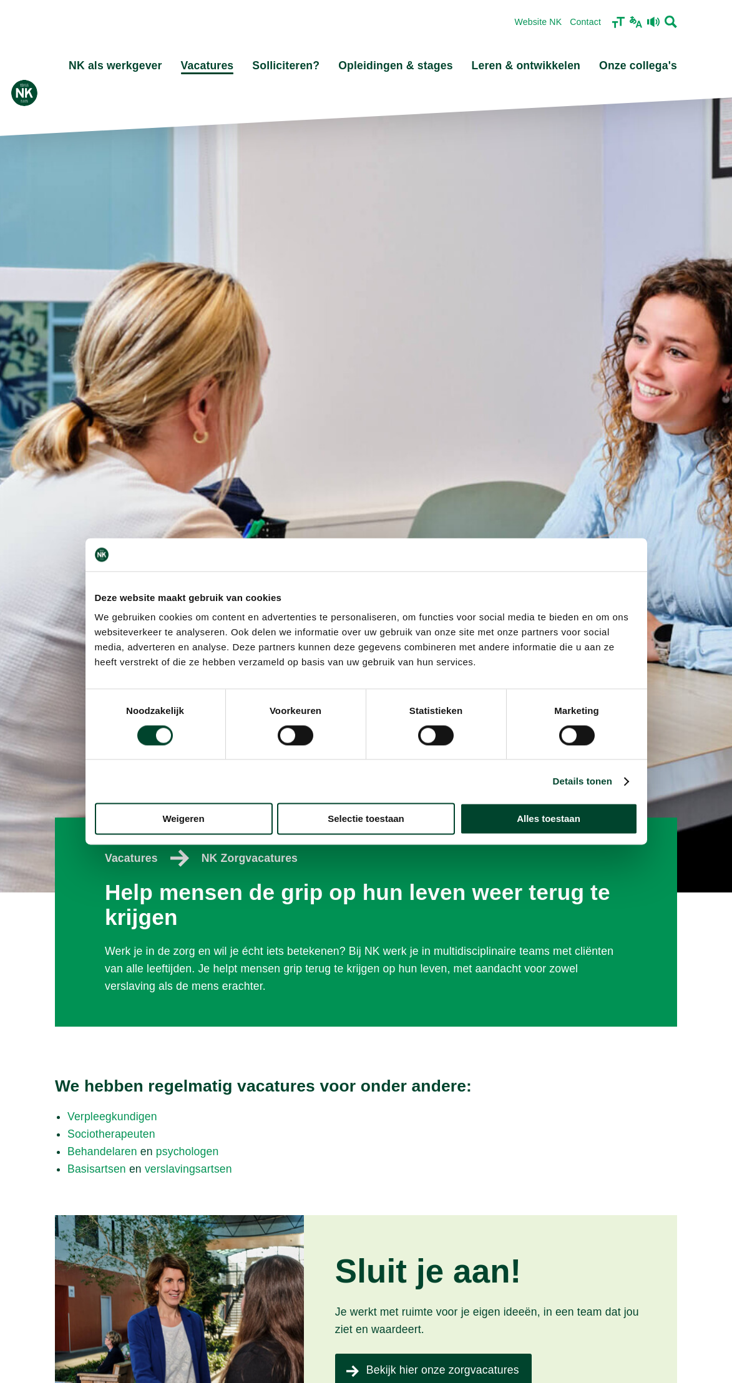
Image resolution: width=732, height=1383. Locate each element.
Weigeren (183, 819)
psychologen (187, 1151)
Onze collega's (638, 65)
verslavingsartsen (188, 1169)
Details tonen (582, 781)
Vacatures (207, 65)
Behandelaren (102, 1151)
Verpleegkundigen (112, 1116)
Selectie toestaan (366, 819)
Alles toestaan (548, 819)
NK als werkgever (115, 65)
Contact (585, 22)
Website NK (538, 22)
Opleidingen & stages (395, 65)
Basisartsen (96, 1169)
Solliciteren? (286, 65)
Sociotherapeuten (111, 1134)
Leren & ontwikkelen (526, 65)
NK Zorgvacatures (250, 858)
